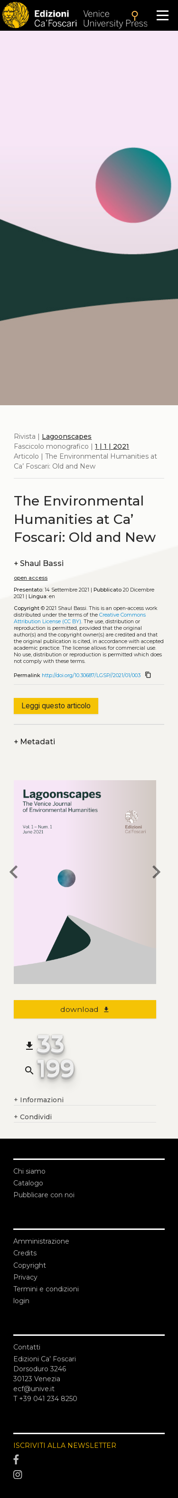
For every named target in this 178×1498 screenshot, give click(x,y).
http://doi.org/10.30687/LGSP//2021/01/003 (91, 675)
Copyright (29, 1265)
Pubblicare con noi (44, 1195)
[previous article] (13, 873)
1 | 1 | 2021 (112, 446)
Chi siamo (29, 1171)
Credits (25, 1253)
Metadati (34, 742)
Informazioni (39, 1100)
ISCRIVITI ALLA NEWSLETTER (64, 1445)
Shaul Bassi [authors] (39, 563)
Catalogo (28, 1183)
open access (30, 578)
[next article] (156, 873)
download (85, 1009)
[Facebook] (89, 1460)
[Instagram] (89, 1474)
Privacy (25, 1277)
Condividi (33, 1117)
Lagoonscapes (67, 436)
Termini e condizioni (46, 1289)
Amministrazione (41, 1241)
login (21, 1301)
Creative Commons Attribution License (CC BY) (80, 618)
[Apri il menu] (162, 15)
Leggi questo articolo (56, 705)
